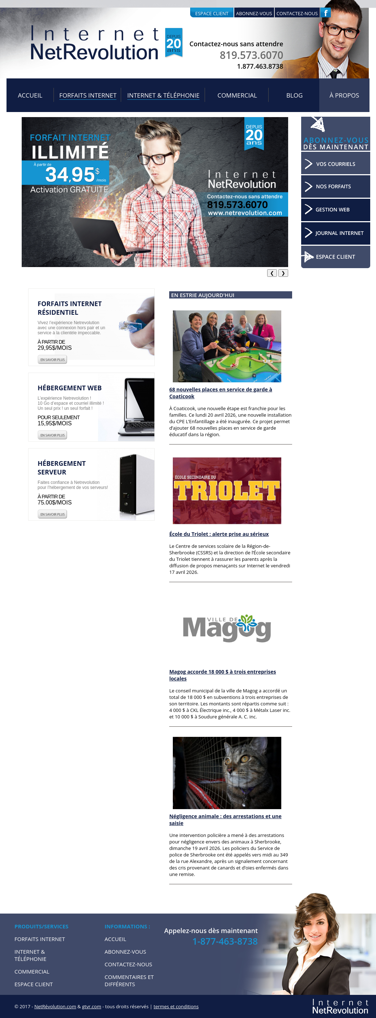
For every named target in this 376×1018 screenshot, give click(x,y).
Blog (294, 95)
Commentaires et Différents (129, 980)
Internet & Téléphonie (163, 95)
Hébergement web (70, 387)
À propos (344, 95)
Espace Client (33, 984)
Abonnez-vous (254, 13)
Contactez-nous (297, 13)
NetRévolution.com (55, 1006)
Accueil (30, 95)
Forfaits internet (87, 95)
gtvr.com (91, 1006)
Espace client (211, 13)
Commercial (237, 95)
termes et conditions (176, 1006)
